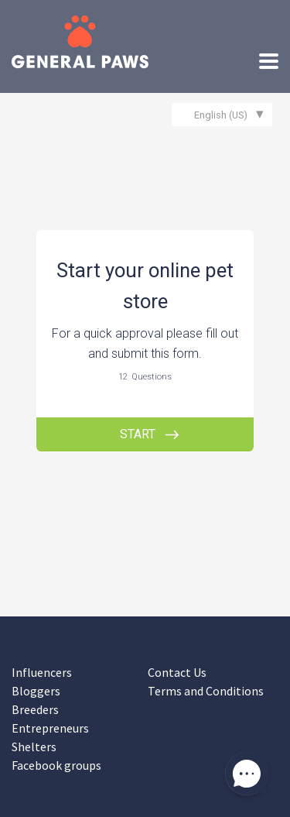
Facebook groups (56, 765)
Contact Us (177, 672)
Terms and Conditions (206, 691)
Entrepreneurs (50, 728)
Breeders (35, 709)
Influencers (42, 672)
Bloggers (36, 691)
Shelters (34, 746)
